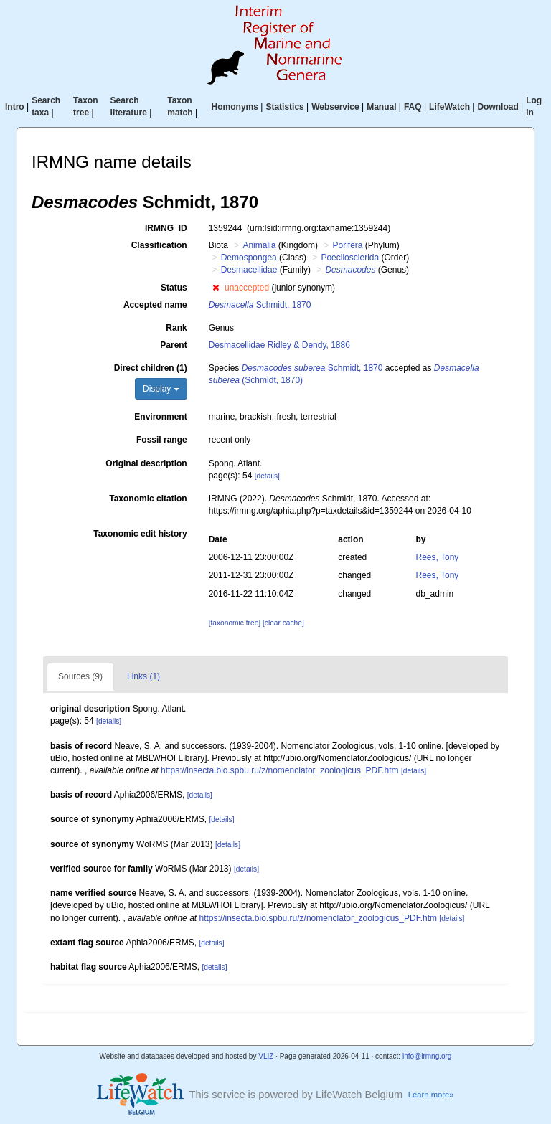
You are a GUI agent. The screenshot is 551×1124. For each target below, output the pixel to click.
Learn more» (431, 1094)
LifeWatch (449, 107)
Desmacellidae (249, 270)
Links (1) (143, 676)
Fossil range (161, 440)
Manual (381, 107)
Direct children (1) (150, 368)
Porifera (347, 245)
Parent (173, 345)
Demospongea (249, 257)
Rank (176, 328)
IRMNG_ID (166, 228)
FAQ (413, 107)
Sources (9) (80, 676)
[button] (215, 287)
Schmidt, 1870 (260, 305)
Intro (14, 107)
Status (174, 288)
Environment (160, 417)
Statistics (284, 107)
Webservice (335, 107)
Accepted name (155, 305)
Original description (146, 463)
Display (161, 389)
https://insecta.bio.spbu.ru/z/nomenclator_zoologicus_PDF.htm (280, 770)
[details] (267, 476)
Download (497, 107)
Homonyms (235, 107)
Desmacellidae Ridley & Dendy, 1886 (279, 345)
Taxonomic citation (148, 498)
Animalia (259, 245)
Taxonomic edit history (140, 534)
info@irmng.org (427, 1056)
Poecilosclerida (350, 257)
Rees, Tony (437, 557)
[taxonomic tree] (234, 623)
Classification (159, 245)
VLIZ (265, 1056)
